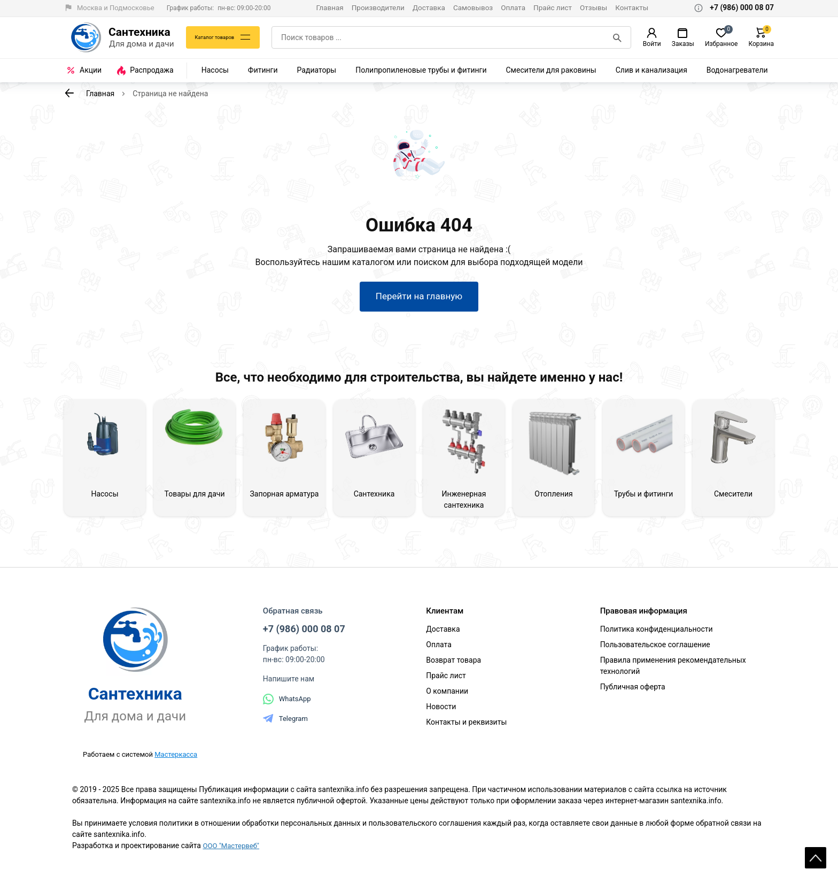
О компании (447, 695)
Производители (378, 7)
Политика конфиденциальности (656, 633)
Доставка (429, 7)
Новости (441, 711)
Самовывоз (473, 7)
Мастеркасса (175, 759)
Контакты (631, 7)
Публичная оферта (632, 691)
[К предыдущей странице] (69, 93)
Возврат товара (453, 664)
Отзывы (593, 7)
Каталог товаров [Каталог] (218, 37)
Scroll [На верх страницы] (815, 850)
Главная (329, 7)
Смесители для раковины (551, 70)
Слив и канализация (651, 70)
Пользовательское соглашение (655, 649)
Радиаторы (317, 70)
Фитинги (263, 70)
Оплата (513, 7)
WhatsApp (287, 703)
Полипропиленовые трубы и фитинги (420, 70)
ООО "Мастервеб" (233, 850)
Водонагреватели (737, 70)
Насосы (215, 70)
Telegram (285, 723)
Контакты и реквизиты (466, 726)
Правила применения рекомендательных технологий (673, 670)
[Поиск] (618, 37)
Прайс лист (552, 7)
